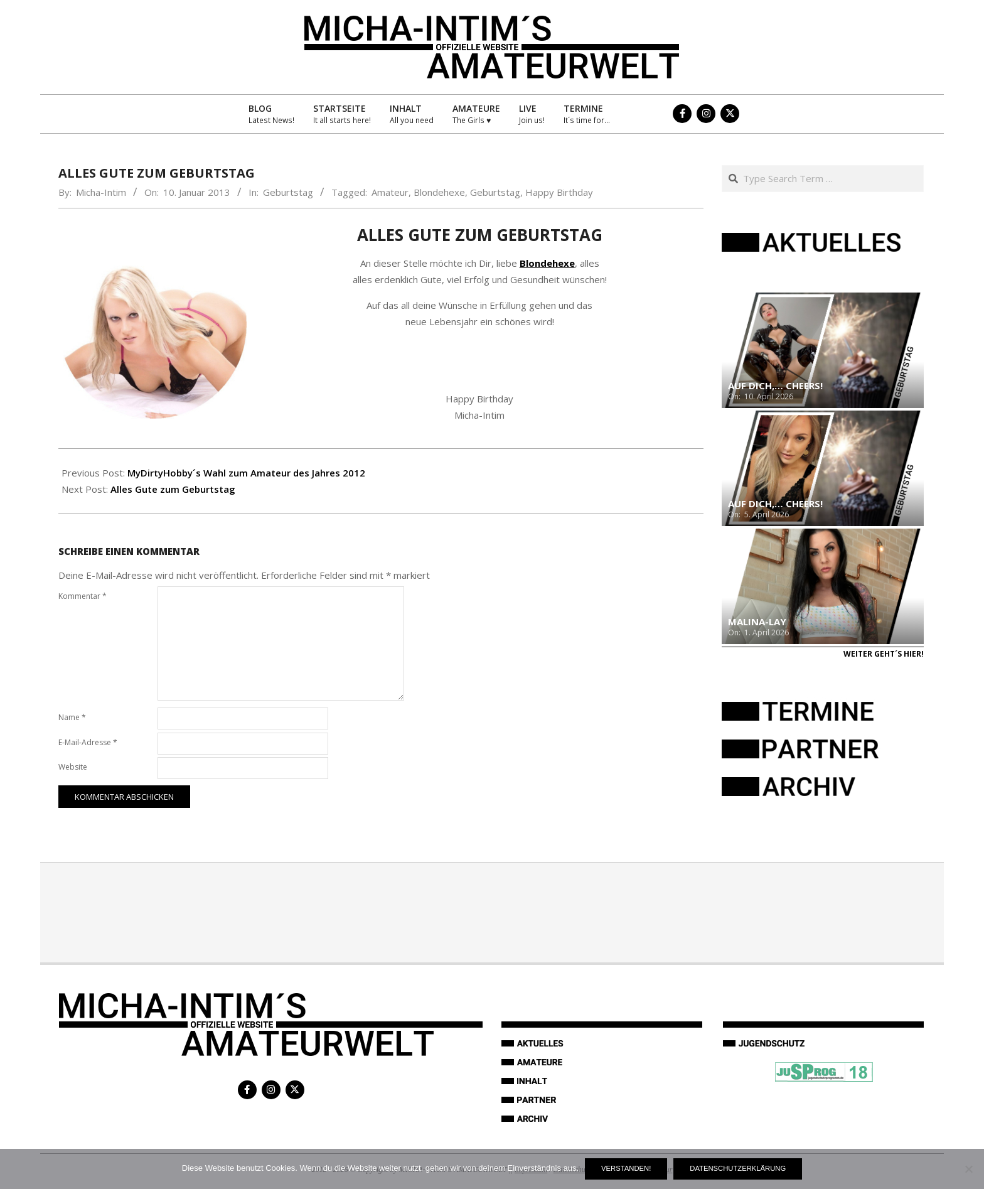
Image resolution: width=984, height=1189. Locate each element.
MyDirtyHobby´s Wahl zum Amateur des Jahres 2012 (246, 472)
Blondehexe (439, 192)
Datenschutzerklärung (738, 1168)
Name (72, 717)
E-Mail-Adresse (87, 742)
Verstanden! (626, 1168)
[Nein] (968, 1169)
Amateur (390, 192)
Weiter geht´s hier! (883, 653)
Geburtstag (288, 192)
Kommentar (82, 596)
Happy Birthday (559, 192)
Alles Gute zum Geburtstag (172, 489)
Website (72, 766)
